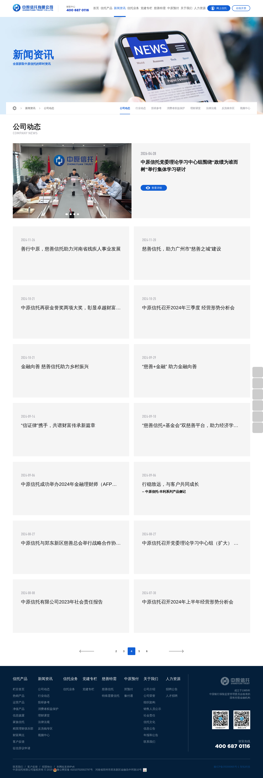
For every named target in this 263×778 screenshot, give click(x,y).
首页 (96, 8)
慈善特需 (160, 8)
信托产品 (106, 8)
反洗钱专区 (228, 108)
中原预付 (173, 8)
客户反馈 (32, 766)
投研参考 (156, 108)
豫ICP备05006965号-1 (226, 766)
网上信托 (219, 8)
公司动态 (46, 108)
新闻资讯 (120, 8)
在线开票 (241, 8)
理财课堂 (195, 108)
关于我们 (186, 8)
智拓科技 (245, 766)
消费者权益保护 (176, 108)
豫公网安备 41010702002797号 (73, 770)
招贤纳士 (47, 766)
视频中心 (245, 108)
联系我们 (18, 766)
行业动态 (141, 108)
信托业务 (133, 8)
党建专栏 (146, 8)
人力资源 (200, 8)
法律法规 (211, 108)
